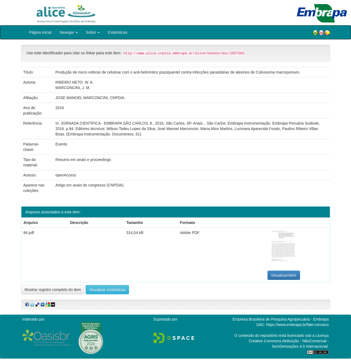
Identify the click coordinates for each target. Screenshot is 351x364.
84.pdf (29, 232)
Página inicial (40, 32)
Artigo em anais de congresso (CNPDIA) (90, 185)
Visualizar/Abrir (284, 275)
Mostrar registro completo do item (53, 289)
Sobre (93, 32)
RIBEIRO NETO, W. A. (75, 82)
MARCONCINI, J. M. (73, 88)
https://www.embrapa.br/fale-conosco (297, 324)
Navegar (69, 32)
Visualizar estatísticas (107, 289)
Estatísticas (117, 32)
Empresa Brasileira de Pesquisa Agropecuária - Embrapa (281, 319)
